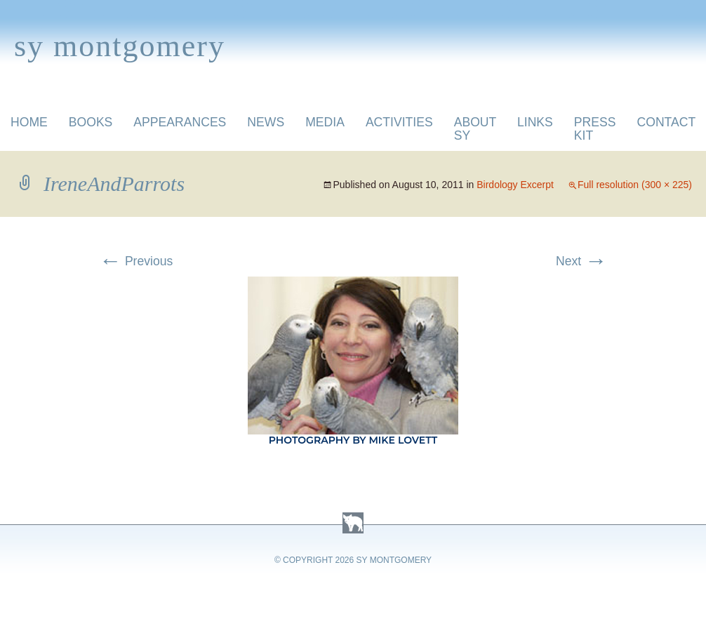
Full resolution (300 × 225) (635, 184)
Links (535, 122)
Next (581, 261)
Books (91, 122)
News (265, 122)
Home (29, 122)
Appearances (179, 122)
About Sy (475, 128)
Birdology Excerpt (515, 184)
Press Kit (595, 128)
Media (325, 122)
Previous (136, 261)
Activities (399, 122)
